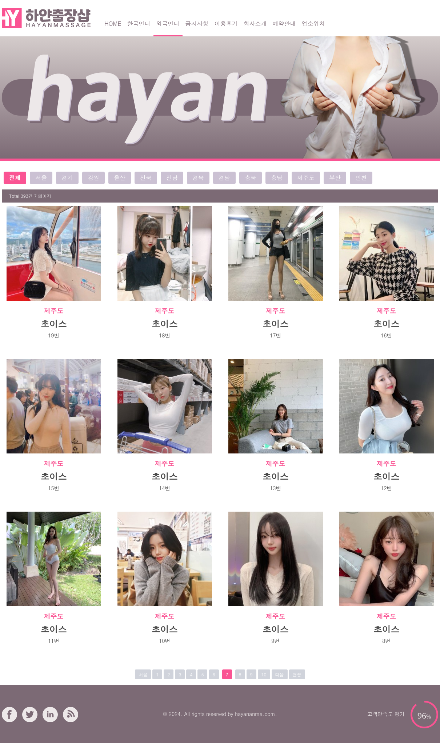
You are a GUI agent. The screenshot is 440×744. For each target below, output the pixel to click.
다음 (279, 674)
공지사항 (197, 23)
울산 (119, 177)
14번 (164, 488)
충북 (250, 177)
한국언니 (139, 23)
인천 (361, 177)
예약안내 (284, 23)
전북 (146, 177)
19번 (53, 335)
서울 (41, 177)
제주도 (306, 177)
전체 (15, 177)
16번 (386, 335)
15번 (53, 488)
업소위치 (313, 23)
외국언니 (168, 23)
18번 (164, 335)
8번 (386, 640)
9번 (275, 640)
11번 (53, 640)
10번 (164, 640)
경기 (67, 177)
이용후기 (226, 23)
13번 (275, 488)
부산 (335, 177)
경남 (224, 177)
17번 (275, 335)
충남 (277, 177)
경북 (198, 177)
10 (264, 674)
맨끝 (297, 674)
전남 (172, 177)
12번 (386, 488)
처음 (143, 674)
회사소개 (255, 23)
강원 (93, 177)
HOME (112, 23)
